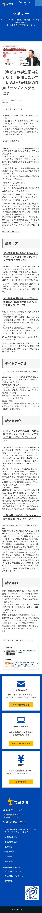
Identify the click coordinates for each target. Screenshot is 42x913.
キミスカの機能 (10, 841)
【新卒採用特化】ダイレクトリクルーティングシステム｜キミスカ (20, 830)
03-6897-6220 (25, 3)
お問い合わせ (33, 4)
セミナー (21, 100)
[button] (38, 3)
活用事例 (8, 846)
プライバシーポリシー (13, 871)
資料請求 (33, 6)
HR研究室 (8, 881)
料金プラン (9, 851)
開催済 (6, 102)
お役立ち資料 (10, 861)
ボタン (21, 693)
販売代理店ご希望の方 (13, 876)
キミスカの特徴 (10, 837)
